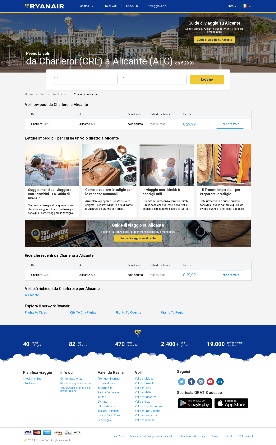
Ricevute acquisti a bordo (75, 383)
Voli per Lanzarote (146, 415)
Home (29, 94)
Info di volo (29, 383)
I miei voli (110, 6)
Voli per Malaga (144, 378)
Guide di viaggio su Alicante (214, 39)
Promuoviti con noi (109, 378)
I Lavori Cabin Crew (109, 415)
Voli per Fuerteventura (148, 406)
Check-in (132, 6)
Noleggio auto (156, 6)
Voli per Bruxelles (145, 383)
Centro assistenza (71, 378)
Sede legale (105, 420)
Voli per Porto (143, 387)
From (56, 77)
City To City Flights (83, 312)
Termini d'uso (116, 436)
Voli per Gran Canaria (147, 410)
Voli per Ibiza (142, 401)
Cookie (215, 436)
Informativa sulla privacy (192, 436)
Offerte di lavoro (107, 383)
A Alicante (32, 295)
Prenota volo (229, 124)
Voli (42, 94)
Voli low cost (246, 436)
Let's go (207, 79)
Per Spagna (60, 94)
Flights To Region (173, 312)
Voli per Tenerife (145, 420)
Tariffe (102, 397)
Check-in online (32, 378)
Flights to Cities (36, 312)
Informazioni (105, 387)
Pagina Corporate (108, 392)
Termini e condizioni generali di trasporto (151, 436)
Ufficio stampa (106, 406)
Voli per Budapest (145, 397)
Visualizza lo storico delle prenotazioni (75, 389)
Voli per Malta (143, 392)
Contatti (102, 401)
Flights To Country (128, 312)
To (124, 77)
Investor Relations (108, 410)
